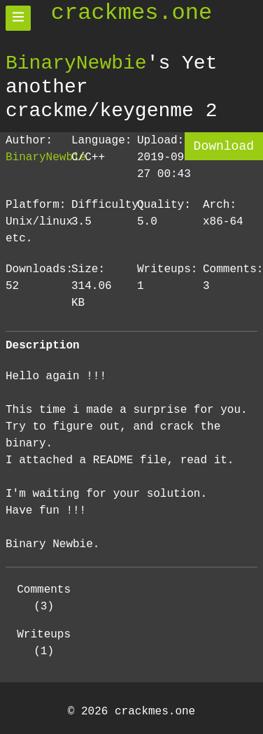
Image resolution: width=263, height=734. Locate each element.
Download (224, 146)
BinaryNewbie (76, 63)
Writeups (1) (44, 643)
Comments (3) (44, 598)
